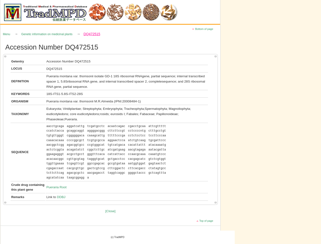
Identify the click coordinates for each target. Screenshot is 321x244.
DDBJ (61, 197)
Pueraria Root (56, 187)
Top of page (206, 220)
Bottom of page (204, 29)
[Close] (110, 211)
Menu (6, 34)
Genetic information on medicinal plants (46, 34)
